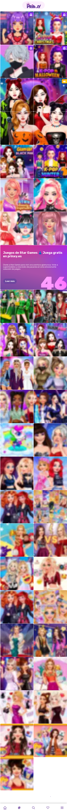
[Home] (4, 808)
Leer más (10, 281)
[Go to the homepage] (33, 5)
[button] (19, 808)
